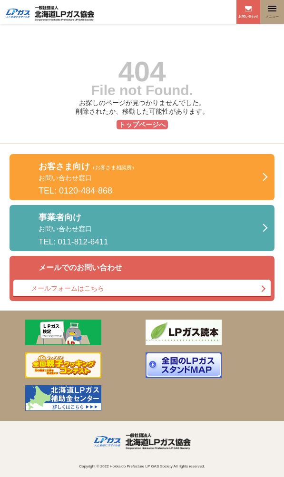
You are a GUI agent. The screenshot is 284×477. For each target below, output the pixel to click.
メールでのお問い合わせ (142, 280)
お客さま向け (88, 178)
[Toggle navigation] (272, 12)
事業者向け (73, 229)
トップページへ (142, 124)
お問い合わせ (248, 16)
